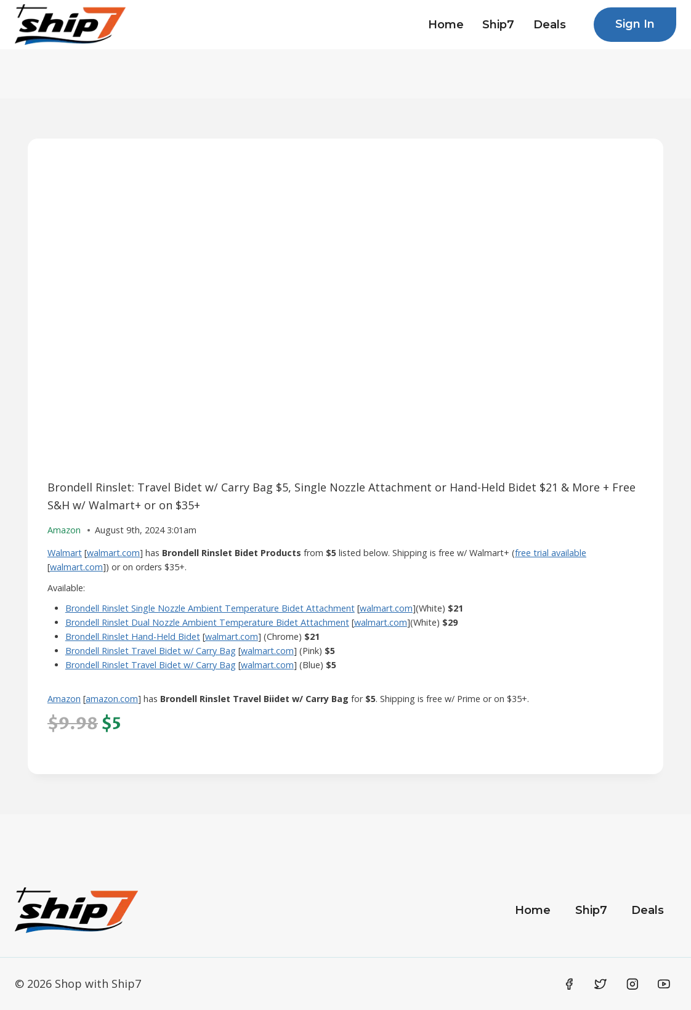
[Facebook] (569, 984)
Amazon (64, 699)
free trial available (550, 553)
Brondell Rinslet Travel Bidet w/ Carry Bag (150, 650)
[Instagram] (632, 984)
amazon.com (112, 699)
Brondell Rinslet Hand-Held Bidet (132, 636)
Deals (549, 24)
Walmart (64, 553)
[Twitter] (600, 984)
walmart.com (113, 553)
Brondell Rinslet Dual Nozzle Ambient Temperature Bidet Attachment (207, 622)
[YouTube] (664, 984)
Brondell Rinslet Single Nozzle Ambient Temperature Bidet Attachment (210, 608)
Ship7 (498, 24)
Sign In (635, 24)
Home (446, 24)
